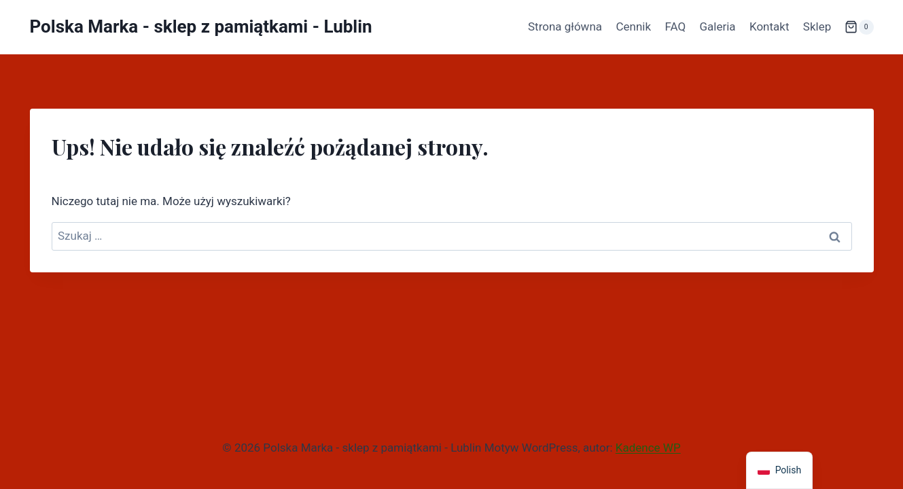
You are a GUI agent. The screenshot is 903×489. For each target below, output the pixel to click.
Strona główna (565, 26)
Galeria (717, 26)
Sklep (817, 26)
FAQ (675, 26)
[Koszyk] (859, 27)
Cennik (633, 26)
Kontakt (769, 26)
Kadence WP (648, 447)
